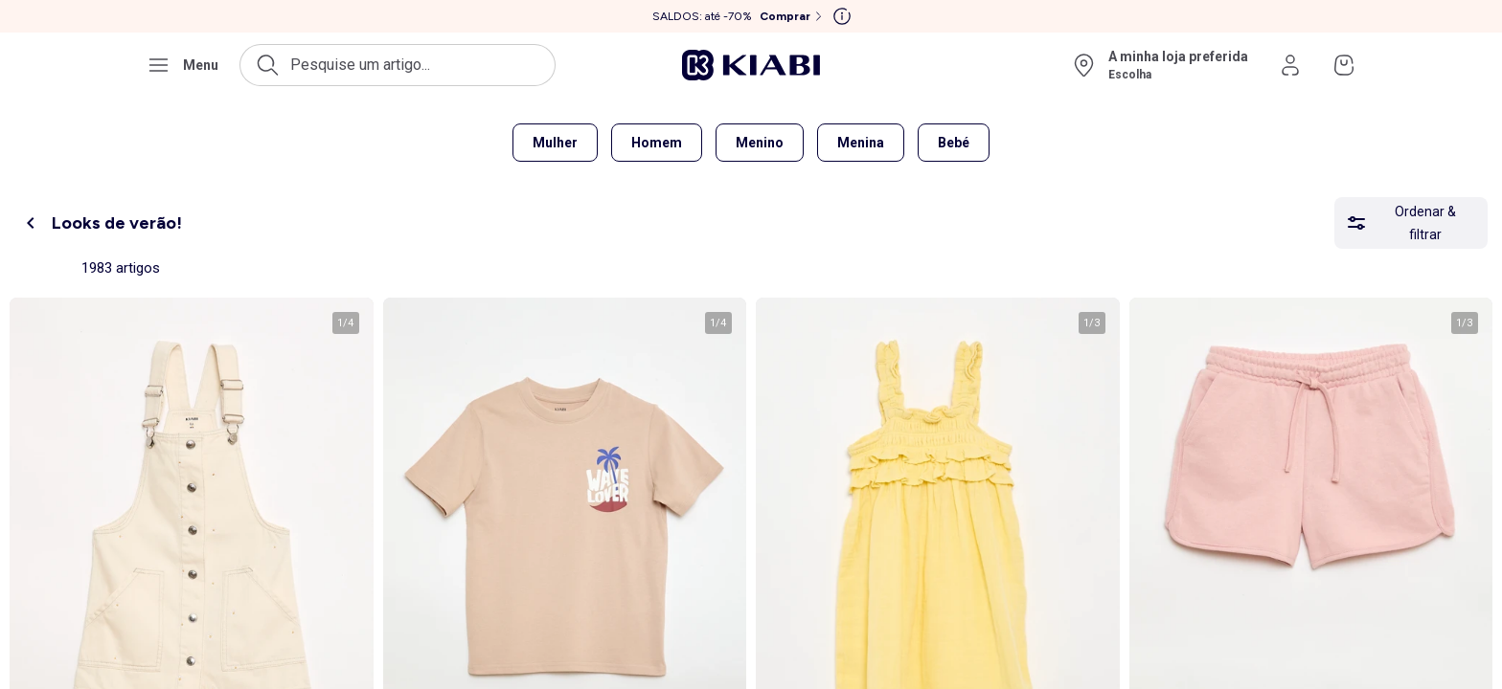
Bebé (953, 142)
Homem (656, 142)
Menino (760, 142)
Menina (860, 142)
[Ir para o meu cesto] (1344, 65)
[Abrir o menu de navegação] (182, 65)
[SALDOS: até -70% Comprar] (739, 16)
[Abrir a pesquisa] (397, 65)
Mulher (555, 142)
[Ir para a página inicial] (751, 65)
